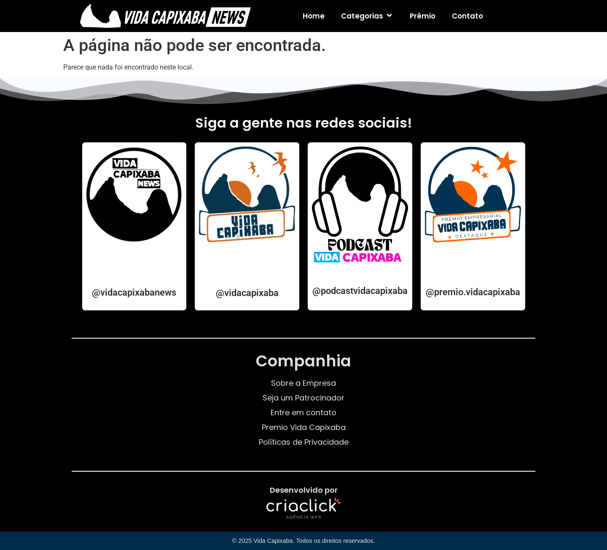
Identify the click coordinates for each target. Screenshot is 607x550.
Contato (467, 16)
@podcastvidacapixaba (360, 291)
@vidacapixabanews (134, 292)
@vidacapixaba (247, 293)
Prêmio (422, 16)
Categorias (367, 16)
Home (314, 16)
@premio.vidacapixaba (473, 292)
